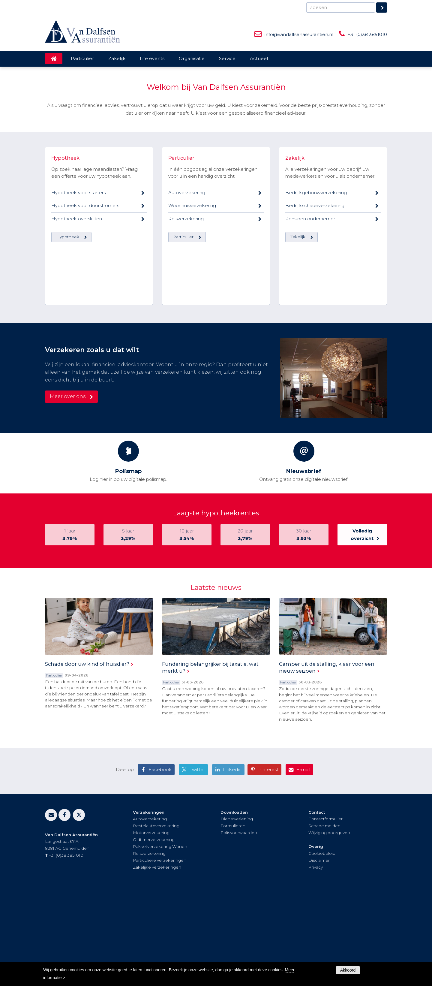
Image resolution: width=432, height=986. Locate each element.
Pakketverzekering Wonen (160, 937)
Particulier (181, 306)
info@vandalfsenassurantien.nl (299, 34)
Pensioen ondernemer (310, 366)
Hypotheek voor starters (78, 340)
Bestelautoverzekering (156, 917)
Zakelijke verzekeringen (157, 958)
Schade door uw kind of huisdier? (87, 755)
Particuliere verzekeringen (159, 951)
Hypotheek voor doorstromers (85, 353)
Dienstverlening (236, 910)
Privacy (315, 958)
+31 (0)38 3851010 (367, 34)
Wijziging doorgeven (329, 923)
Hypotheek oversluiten (76, 366)
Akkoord (348, 970)
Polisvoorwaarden (238, 923)
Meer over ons (68, 487)
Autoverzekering (186, 340)
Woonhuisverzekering (192, 353)
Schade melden (324, 917)
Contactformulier (325, 910)
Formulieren (232, 917)
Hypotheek (65, 306)
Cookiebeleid (321, 944)
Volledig (362, 626)
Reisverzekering (186, 366)
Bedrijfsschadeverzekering (314, 353)
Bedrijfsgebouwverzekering (316, 340)
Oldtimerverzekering (154, 930)
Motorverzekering (151, 923)
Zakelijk (294, 306)
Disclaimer (319, 951)
